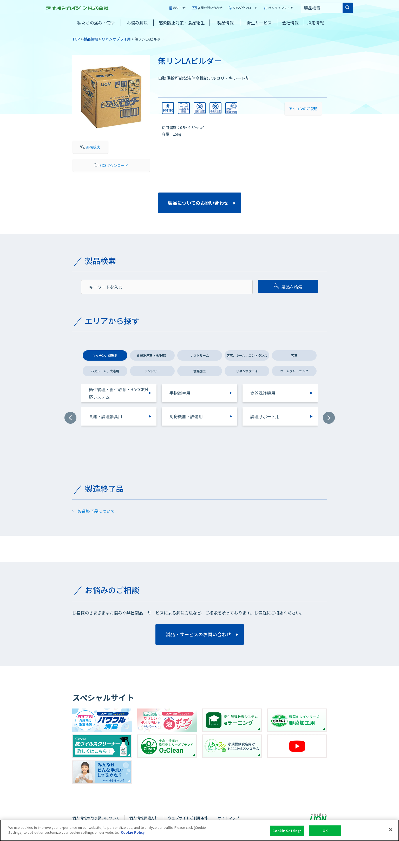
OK (325, 833)
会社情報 (290, 22)
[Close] (390, 832)
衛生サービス (259, 22)
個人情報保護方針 (143, 817)
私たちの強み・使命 (96, 22)
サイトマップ (228, 817)
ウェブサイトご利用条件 (188, 817)
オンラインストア (280, 7)
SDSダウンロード (245, 7)
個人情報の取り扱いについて (96, 817)
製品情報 (225, 22)
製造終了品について (96, 511)
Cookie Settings (287, 833)
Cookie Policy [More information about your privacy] (133, 835)
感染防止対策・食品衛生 (182, 22)
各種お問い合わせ (210, 7)
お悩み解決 (137, 22)
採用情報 (315, 22)
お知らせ (179, 7)
